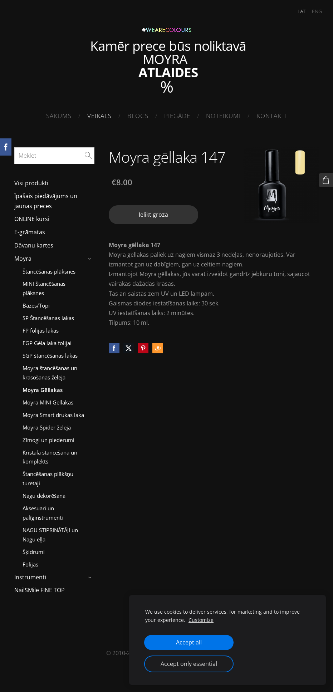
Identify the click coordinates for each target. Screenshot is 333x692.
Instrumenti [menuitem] (30, 574)
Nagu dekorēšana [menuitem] (44, 492)
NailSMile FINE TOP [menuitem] (39, 587)
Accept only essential (189, 664)
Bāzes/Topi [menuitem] (36, 302)
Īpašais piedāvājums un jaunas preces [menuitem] (45, 198)
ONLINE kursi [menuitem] (31, 216)
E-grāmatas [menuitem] (29, 229)
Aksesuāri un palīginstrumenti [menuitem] (43, 510)
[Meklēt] (54, 152)
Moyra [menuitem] (22, 256)
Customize (201, 620)
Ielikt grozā (153, 212)
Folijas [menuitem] (30, 561)
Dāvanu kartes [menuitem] (33, 242)
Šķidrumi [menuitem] (34, 549)
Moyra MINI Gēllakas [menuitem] (48, 399)
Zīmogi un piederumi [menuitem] (48, 437)
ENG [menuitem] (311, 11)
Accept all (189, 642)
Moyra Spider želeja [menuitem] (47, 424)
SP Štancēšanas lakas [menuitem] (48, 315)
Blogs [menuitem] (137, 116)
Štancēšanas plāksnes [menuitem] (49, 268)
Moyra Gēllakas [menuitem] (43, 387)
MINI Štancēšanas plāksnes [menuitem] (44, 285)
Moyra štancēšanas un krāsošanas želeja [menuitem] (50, 370)
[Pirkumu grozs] (327, 179)
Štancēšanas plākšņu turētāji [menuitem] (48, 475)
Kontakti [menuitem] (271, 116)
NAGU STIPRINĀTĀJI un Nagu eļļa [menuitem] (50, 532)
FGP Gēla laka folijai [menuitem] (47, 340)
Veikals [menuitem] (99, 116)
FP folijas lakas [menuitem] (41, 327)
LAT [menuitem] (296, 11)
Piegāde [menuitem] (177, 116)
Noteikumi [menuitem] (223, 116)
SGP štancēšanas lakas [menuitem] (50, 352)
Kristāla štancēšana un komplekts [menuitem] (50, 454)
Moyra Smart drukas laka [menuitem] (53, 412)
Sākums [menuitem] (59, 116)
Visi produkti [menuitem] (31, 180)
